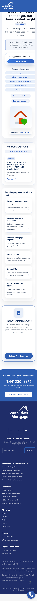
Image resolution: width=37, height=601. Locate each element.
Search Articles (20, 61)
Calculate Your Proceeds (18, 394)
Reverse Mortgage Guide (10, 467)
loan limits (19, 90)
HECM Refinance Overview (11, 500)
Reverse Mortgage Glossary (11, 493)
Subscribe (30, 450)
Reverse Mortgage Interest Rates (12, 473)
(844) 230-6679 (25, 132)
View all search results (17, 151)
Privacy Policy (6, 553)
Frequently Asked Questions (11, 470)
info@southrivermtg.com (10, 540)
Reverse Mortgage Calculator (11, 503)
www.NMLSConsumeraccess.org (13, 580)
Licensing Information (9, 550)
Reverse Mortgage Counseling (12, 476)
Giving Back (6, 526)
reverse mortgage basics (20, 73)
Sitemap (4, 575)
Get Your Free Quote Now (18, 356)
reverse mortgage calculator (19, 81)
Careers (4, 523)
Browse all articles (20, 96)
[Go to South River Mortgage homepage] (8, 6)
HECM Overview (7, 490)
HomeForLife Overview (9, 497)
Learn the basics (19, 101)
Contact (4, 517)
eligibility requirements (19, 77)
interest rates (19, 85)
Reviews (4, 520)
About (4, 513)
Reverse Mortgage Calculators (12, 480)
